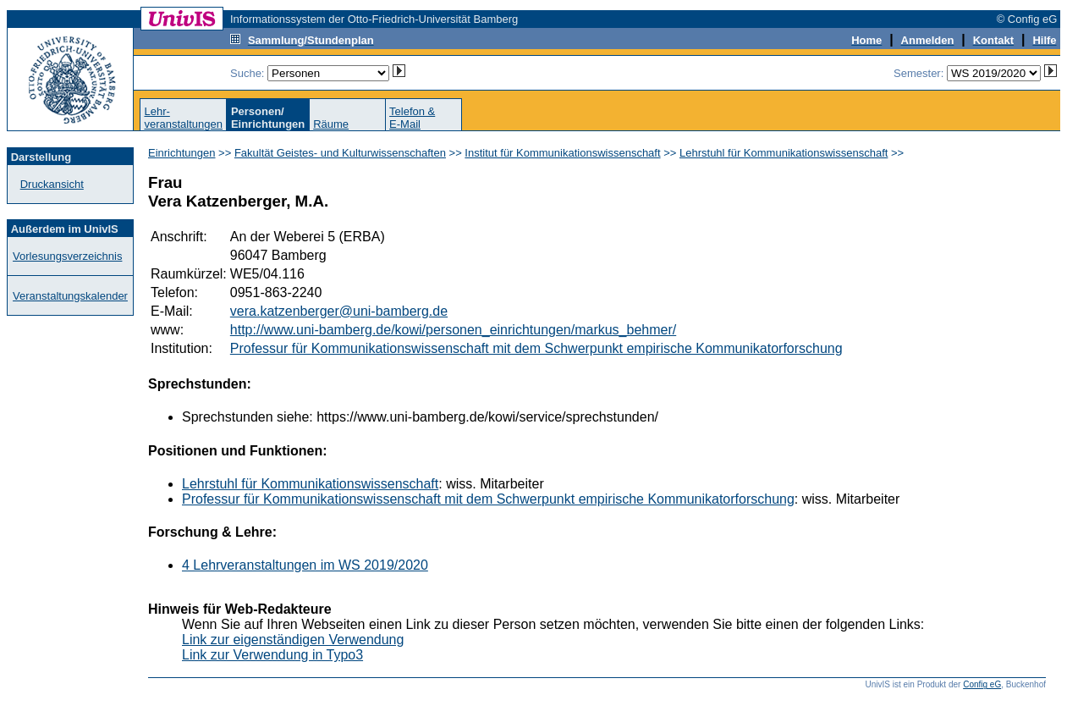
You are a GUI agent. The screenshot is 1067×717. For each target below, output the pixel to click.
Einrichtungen (182, 152)
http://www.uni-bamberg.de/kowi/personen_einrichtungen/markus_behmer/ (453, 330)
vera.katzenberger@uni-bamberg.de (339, 311)
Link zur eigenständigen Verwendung (293, 639)
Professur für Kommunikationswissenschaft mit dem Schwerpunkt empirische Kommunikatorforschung (536, 348)
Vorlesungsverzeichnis (67, 256)
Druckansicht (52, 184)
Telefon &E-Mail (412, 117)
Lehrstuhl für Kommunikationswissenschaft (783, 152)
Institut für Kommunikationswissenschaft (562, 152)
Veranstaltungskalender (70, 296)
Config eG (982, 684)
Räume (331, 124)
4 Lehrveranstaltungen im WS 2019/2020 (305, 565)
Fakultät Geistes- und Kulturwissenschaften (340, 152)
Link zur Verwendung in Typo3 (272, 655)
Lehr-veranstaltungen (183, 117)
